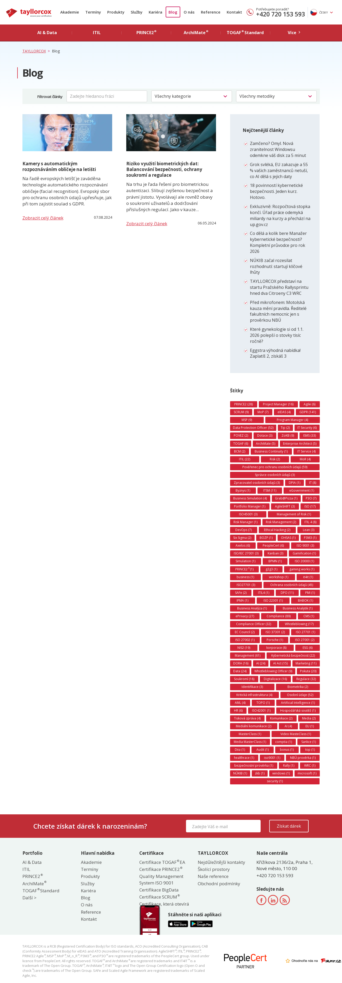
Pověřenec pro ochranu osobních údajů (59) (274, 467)
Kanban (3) (275, 553)
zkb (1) (260, 773)
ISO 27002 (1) (245, 640)
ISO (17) (310, 506)
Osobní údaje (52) (300, 695)
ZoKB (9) (287, 435)
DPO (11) (287, 592)
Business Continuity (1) (271, 451)
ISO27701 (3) (246, 585)
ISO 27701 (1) (305, 632)
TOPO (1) (263, 702)
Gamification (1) (304, 553)
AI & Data (32, 862)
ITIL (26, 869)
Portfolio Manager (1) (249, 506)
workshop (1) (278, 577)
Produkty (115, 12)
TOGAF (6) (240, 443)
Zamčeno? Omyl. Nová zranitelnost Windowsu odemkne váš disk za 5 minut (278, 149)
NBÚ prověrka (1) (303, 757)
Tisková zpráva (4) (247, 718)
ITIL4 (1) (263, 592)
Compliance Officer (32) (253, 624)
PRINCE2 (32, 876)
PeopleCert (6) (273, 545)
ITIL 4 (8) (310, 522)
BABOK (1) (305, 600)
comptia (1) (283, 742)
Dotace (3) (264, 435)
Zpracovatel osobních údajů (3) (257, 482)
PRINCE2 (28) (243, 404)
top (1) (310, 749)
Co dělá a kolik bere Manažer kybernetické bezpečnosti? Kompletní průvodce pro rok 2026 (278, 242)
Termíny (93, 12)
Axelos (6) (243, 545)
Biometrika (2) (297, 687)
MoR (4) (305, 459)
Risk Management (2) (281, 522)
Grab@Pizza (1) (286, 498)
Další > (29, 898)
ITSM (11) (269, 490)
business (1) (245, 577)
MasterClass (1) (250, 734)
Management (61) (247, 655)
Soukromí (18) (244, 679)
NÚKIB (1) (240, 773)
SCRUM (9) (241, 412)
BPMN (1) (275, 561)
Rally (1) (288, 765)
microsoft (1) (307, 773)
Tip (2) (285, 427)
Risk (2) (275, 459)
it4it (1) (308, 577)
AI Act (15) (280, 663)
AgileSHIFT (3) (285, 506)
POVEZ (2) (241, 435)
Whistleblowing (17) (299, 624)
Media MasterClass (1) (250, 742)
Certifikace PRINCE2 (160, 869)
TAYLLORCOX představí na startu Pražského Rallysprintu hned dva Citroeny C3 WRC (279, 287)
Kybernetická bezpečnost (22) (293, 655)
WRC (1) (309, 765)
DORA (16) (240, 663)
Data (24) (240, 671)
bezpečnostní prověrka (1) (253, 765)
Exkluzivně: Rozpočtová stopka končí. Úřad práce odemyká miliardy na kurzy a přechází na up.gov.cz (280, 215)
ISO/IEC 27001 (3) (246, 553)
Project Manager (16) (278, 404)
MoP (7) (262, 412)
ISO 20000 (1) (304, 561)
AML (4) (240, 702)
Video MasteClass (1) (295, 734)
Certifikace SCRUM (159, 897)
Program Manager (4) (292, 420)
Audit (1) (262, 749)
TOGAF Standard (40, 891)
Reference (210, 12)
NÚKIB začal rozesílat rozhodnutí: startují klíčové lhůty (276, 266)
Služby (136, 12)
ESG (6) (308, 647)
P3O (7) (311, 498)
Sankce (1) (308, 742)
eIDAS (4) (284, 412)
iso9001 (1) (272, 757)
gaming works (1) (301, 569)
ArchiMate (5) (265, 443)
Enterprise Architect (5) (299, 443)
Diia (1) (240, 749)
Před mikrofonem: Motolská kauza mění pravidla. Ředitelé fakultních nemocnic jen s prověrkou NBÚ (278, 311)
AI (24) (260, 663)
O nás (189, 12)
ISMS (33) (309, 435)
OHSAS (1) (288, 537)
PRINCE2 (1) (244, 569)
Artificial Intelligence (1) (298, 702)
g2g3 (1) (271, 569)
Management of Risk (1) (294, 514)
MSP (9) (247, 420)
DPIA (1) (294, 482)
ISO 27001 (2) (304, 640)
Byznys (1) (243, 490)
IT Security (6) (307, 427)
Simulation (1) (245, 561)
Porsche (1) (275, 640)
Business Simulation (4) (250, 498)
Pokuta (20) (308, 671)
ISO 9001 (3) (305, 545)
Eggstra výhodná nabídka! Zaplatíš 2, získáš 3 (275, 353)
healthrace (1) (244, 757)
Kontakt (234, 12)
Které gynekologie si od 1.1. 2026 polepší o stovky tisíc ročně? (276, 335)
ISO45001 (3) (248, 514)
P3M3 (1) (310, 537)
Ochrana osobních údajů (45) (291, 585)
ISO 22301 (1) (273, 600)
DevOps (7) (243, 530)
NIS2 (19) (243, 647)
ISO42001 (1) (261, 710)
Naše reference (213, 876)
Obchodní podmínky (219, 884)
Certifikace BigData (159, 890)
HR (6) (238, 710)
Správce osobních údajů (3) (275, 475)
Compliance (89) (279, 616)
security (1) (275, 781)
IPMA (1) (242, 600)
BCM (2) (239, 451)
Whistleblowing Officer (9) (273, 671)
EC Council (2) (245, 632)
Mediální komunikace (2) (253, 726)
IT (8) (312, 482)
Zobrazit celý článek (42, 218)
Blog (173, 12)
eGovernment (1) (301, 490)
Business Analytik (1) (298, 608)
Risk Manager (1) (245, 522)
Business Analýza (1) (252, 608)
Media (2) (309, 718)
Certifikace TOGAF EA (162, 862)
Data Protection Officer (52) (253, 427)
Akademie (69, 12)
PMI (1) (310, 592)
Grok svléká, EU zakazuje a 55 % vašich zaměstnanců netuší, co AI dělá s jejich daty (279, 170)
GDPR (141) (307, 412)
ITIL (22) (244, 459)
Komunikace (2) (281, 718)
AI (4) (288, 726)
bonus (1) (287, 749)
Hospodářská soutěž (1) (298, 710)
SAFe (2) (241, 592)
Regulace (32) (306, 679)
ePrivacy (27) (245, 616)
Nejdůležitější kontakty (221, 862)
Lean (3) (308, 530)
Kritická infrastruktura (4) (254, 695)
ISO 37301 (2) (275, 632)
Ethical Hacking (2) (277, 530)
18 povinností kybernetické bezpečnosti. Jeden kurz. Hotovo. (276, 191)
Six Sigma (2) (242, 537)
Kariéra (155, 12)
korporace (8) (276, 647)
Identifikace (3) (252, 687)
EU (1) (309, 726)
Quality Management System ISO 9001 (161, 879)
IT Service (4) (306, 451)
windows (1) (281, 773)
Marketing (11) (306, 663)
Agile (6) (309, 404)
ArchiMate (34, 884)
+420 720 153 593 (280, 14)
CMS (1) (308, 616)
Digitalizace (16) (275, 679)
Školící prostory (214, 869)
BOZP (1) (266, 537)
